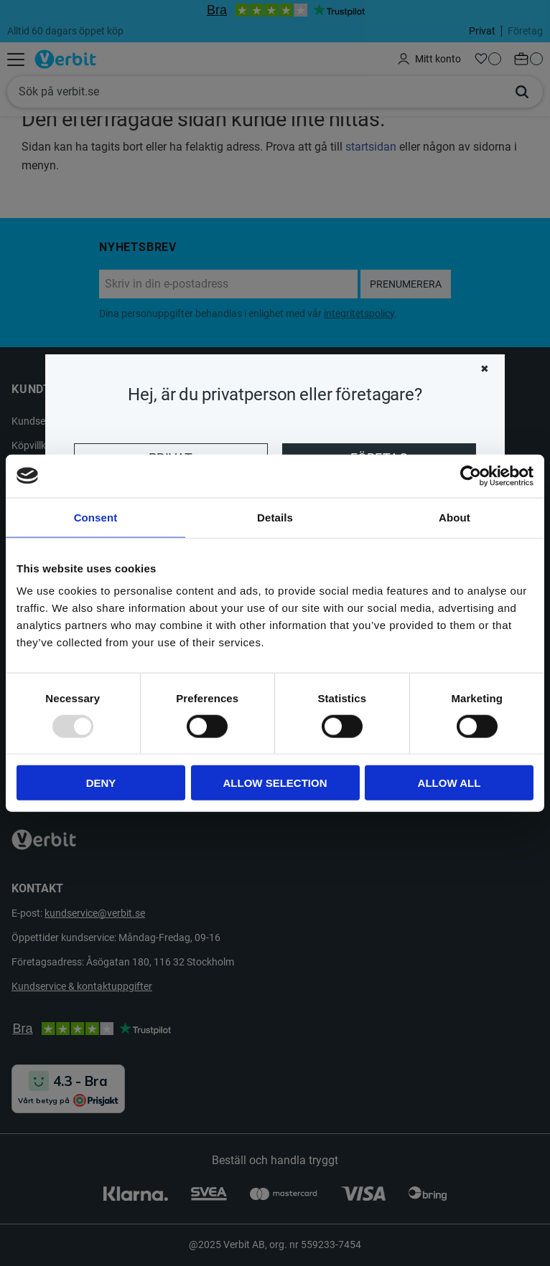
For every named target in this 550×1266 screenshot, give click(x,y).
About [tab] (454, 517)
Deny (101, 783)
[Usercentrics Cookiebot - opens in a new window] (470, 475)
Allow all (449, 783)
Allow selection (275, 783)
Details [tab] (275, 517)
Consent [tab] (96, 517)
